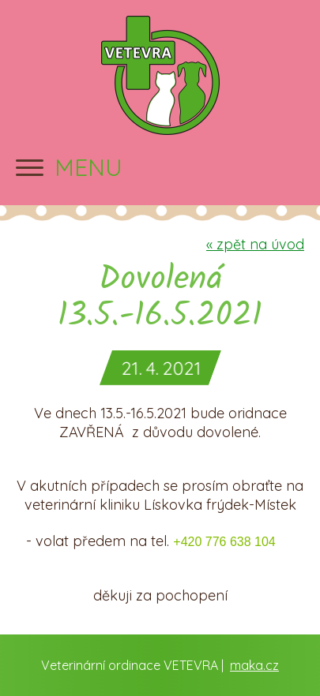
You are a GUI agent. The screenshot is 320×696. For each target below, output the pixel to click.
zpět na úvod (255, 244)
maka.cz (254, 665)
